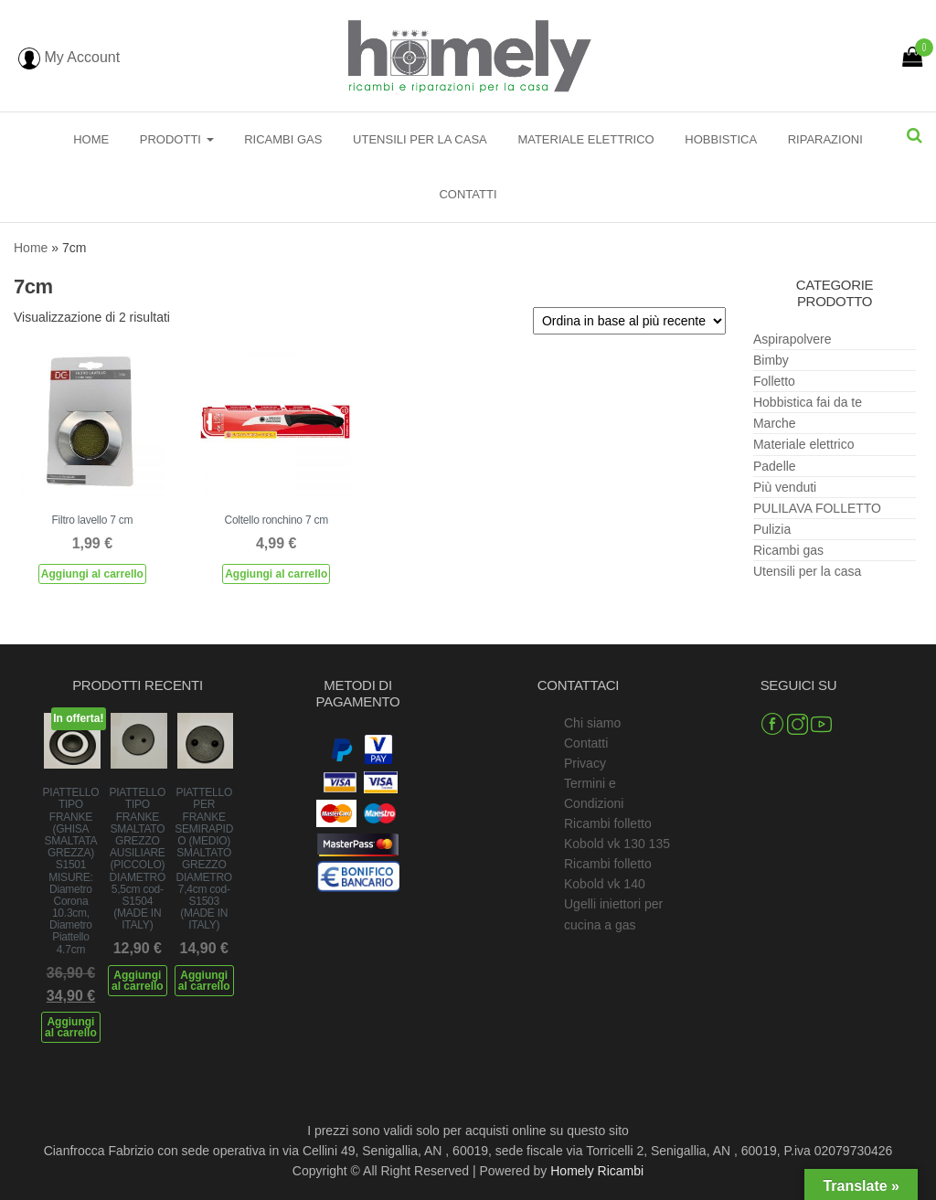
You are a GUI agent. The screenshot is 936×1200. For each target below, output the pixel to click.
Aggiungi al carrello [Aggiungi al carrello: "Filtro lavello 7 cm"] (92, 574)
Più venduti (784, 487)
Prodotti (177, 139)
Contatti (467, 194)
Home (91, 139)
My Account (69, 57)
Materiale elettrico (585, 139)
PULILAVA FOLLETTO (817, 508)
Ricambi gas (283, 139)
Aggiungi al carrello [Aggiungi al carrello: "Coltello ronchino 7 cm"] (276, 574)
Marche (774, 423)
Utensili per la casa (420, 139)
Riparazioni (825, 139)
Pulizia (772, 529)
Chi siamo (592, 723)
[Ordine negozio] (629, 321)
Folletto (774, 381)
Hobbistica (721, 139)
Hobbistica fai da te (807, 402)
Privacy (585, 763)
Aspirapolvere (792, 339)
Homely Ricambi (597, 1170)
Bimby (771, 360)
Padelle (774, 466)
